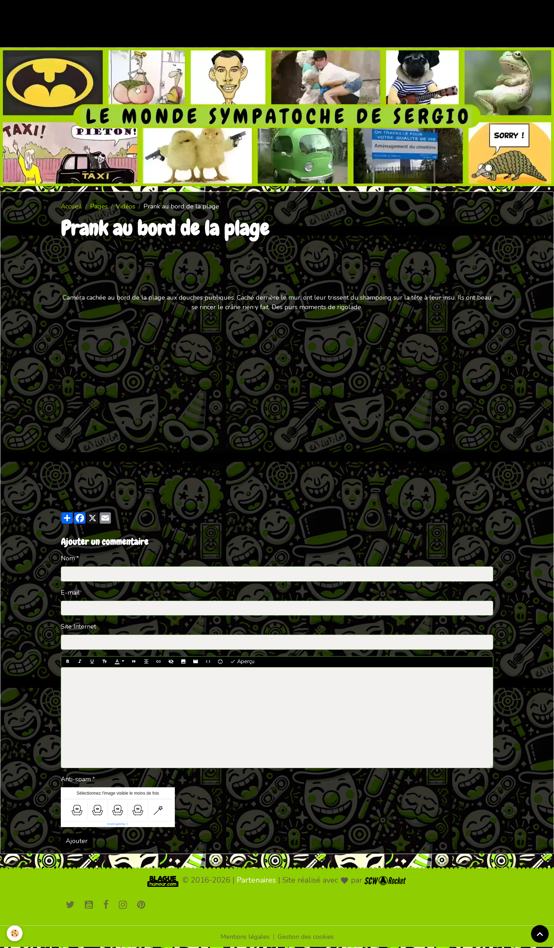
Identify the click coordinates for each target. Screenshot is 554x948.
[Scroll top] (540, 934)
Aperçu (242, 661)
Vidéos (125, 206)
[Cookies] (15, 933)
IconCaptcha (116, 824)
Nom (68, 558)
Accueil (71, 206)
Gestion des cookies (306, 936)
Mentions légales (245, 936)
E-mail (70, 592)
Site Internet (78, 626)
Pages (99, 206)
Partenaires (256, 880)
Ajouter (77, 841)
